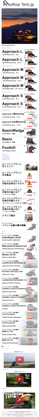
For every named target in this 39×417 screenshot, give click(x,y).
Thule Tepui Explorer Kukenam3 (6, 156)
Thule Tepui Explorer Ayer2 (5, 155)
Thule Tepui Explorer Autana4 (5, 159)
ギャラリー (3, 231)
